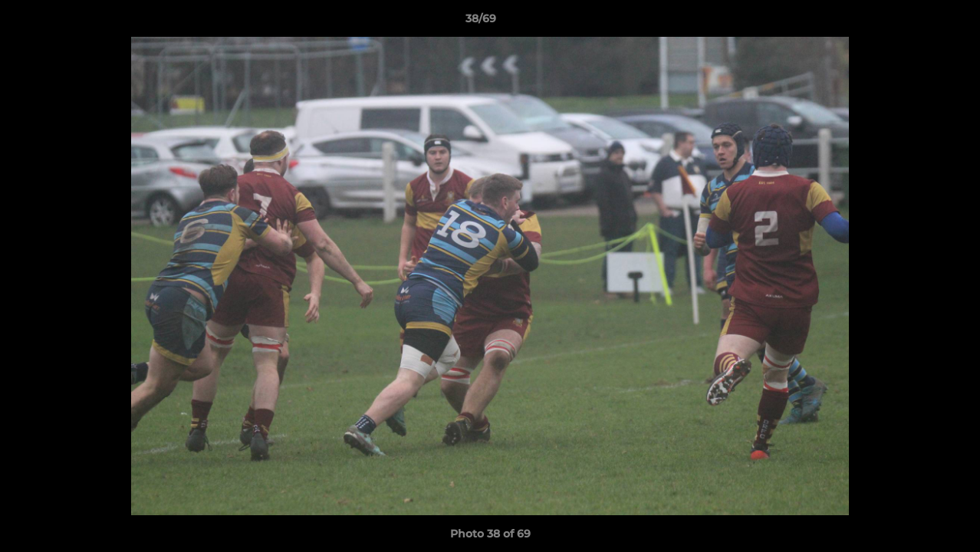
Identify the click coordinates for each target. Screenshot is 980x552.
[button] (915, 22)
